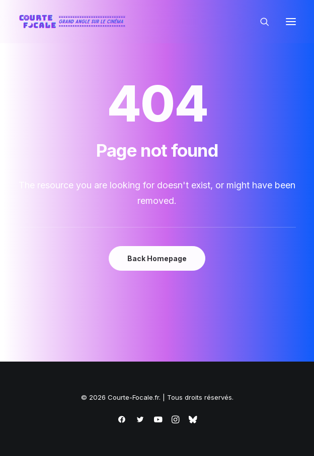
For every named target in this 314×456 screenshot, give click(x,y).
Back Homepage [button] (157, 258)
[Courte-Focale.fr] (74, 22)
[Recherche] (260, 21)
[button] (291, 21)
